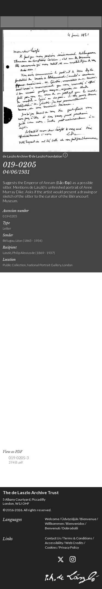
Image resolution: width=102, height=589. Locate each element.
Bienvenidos (75, 524)
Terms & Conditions (77, 538)
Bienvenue (88, 519)
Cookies (51, 547)
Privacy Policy (69, 547)
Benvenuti (52, 528)
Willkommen (54, 524)
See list (51, 21)
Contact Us (53, 538)
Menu (94, 8)
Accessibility (54, 543)
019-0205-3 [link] (19, 460)
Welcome (52, 519)
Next (84, 21)
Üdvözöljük (69, 519)
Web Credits (74, 543)
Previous (17, 21)
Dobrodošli (70, 528)
